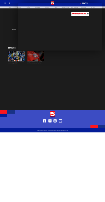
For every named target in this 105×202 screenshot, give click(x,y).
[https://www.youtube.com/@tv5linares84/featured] (60, 126)
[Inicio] (10, 7)
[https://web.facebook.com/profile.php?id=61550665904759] (44, 126)
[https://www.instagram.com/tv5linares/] (50, 126)
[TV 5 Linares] (9, 5)
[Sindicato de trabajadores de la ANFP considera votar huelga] (35, 63)
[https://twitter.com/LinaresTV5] (55, 126)
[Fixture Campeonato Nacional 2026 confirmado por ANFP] (16, 63)
